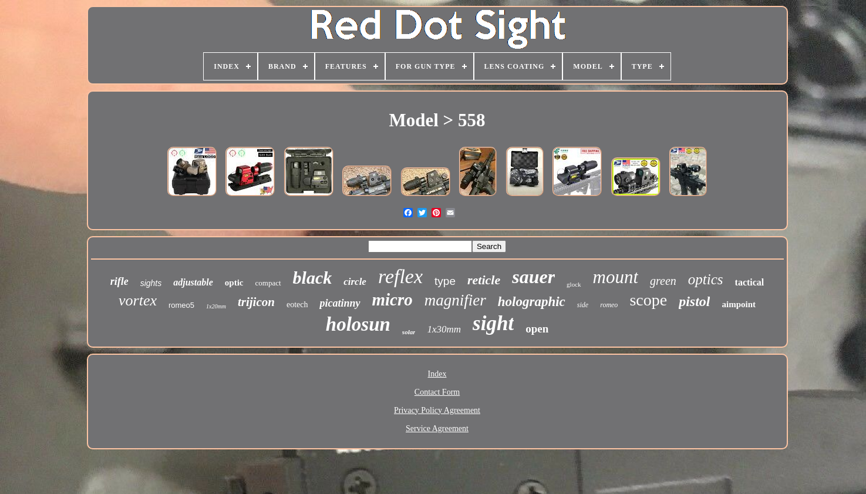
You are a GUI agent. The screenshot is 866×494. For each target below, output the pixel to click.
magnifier (455, 300)
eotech (297, 304)
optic (234, 282)
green (663, 280)
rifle (119, 281)
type (445, 281)
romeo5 (181, 305)
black (312, 277)
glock (574, 284)
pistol (694, 301)
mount (616, 277)
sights (151, 283)
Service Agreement (437, 428)
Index (437, 373)
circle (354, 281)
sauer (533, 276)
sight (493, 323)
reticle (483, 280)
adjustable (193, 282)
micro (392, 299)
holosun (358, 324)
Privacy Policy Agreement (437, 410)
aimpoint (739, 304)
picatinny (339, 303)
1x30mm (444, 329)
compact (268, 282)
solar (409, 331)
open (536, 328)
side (582, 305)
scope (648, 300)
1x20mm (216, 306)
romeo (609, 305)
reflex (400, 276)
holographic (531, 301)
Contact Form (437, 392)
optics (705, 279)
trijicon (256, 302)
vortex (138, 300)
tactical (749, 282)
